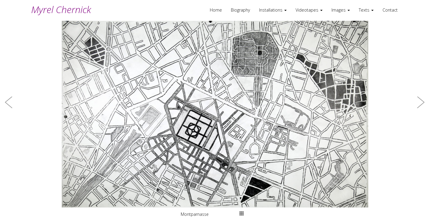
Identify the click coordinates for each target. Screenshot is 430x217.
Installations (273, 10)
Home (216, 10)
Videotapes (309, 10)
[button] (8, 108)
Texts (366, 10)
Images (340, 10)
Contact (390, 10)
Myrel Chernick (61, 9)
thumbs (241, 213)
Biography (240, 10)
